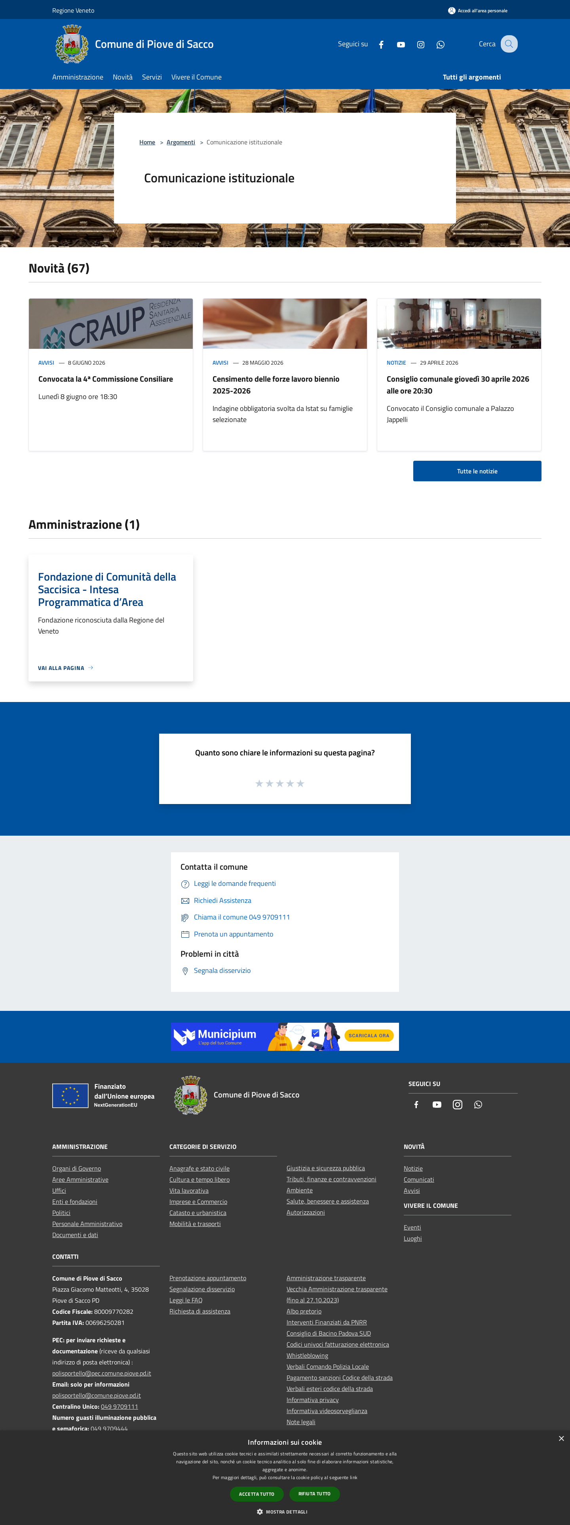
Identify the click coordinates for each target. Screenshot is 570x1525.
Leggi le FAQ (186, 1300)
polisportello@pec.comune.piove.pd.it (101, 1373)
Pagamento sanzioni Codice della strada (340, 1377)
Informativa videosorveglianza (327, 1410)
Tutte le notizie (477, 471)
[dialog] (285, 1477)
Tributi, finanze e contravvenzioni (331, 1179)
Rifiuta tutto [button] (314, 1493)
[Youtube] (395, 43)
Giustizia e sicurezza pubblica (326, 1168)
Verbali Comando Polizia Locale (328, 1366)
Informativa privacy (313, 1399)
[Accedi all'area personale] (478, 10)
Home (147, 142)
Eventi (412, 1227)
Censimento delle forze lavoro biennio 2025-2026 (276, 385)
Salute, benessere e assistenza (328, 1201)
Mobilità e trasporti (195, 1223)
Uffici (59, 1190)
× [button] (561, 1439)
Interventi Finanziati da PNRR (327, 1322)
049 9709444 (109, 1428)
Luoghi (413, 1238)
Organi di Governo (76, 1168)
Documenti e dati (75, 1234)
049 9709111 (119, 1406)
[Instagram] (414, 43)
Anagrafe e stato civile (199, 1168)
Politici (61, 1212)
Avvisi (46, 362)
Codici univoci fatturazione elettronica (338, 1344)
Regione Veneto (73, 10)
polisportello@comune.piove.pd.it (96, 1395)
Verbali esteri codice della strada (330, 1388)
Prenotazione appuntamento (207, 1278)
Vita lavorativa (189, 1190)
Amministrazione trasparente (326, 1278)
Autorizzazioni (306, 1212)
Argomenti (181, 142)
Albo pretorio (304, 1311)
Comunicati (419, 1179)
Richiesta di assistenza (199, 1311)
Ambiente (300, 1190)
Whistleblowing (307, 1355)
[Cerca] (508, 43)
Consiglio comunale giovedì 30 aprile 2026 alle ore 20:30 (458, 385)
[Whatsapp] (434, 43)
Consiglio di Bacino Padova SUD (329, 1333)
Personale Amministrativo (87, 1223)
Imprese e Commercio (198, 1201)
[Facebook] (375, 43)
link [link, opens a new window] (353, 1477)
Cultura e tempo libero (199, 1179)
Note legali (301, 1422)
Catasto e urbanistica (197, 1212)
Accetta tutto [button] (256, 1494)
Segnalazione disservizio (202, 1289)
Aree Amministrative (80, 1179)
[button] (285, 1512)
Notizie (396, 362)
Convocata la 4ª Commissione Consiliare (105, 379)
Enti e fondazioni (74, 1201)
